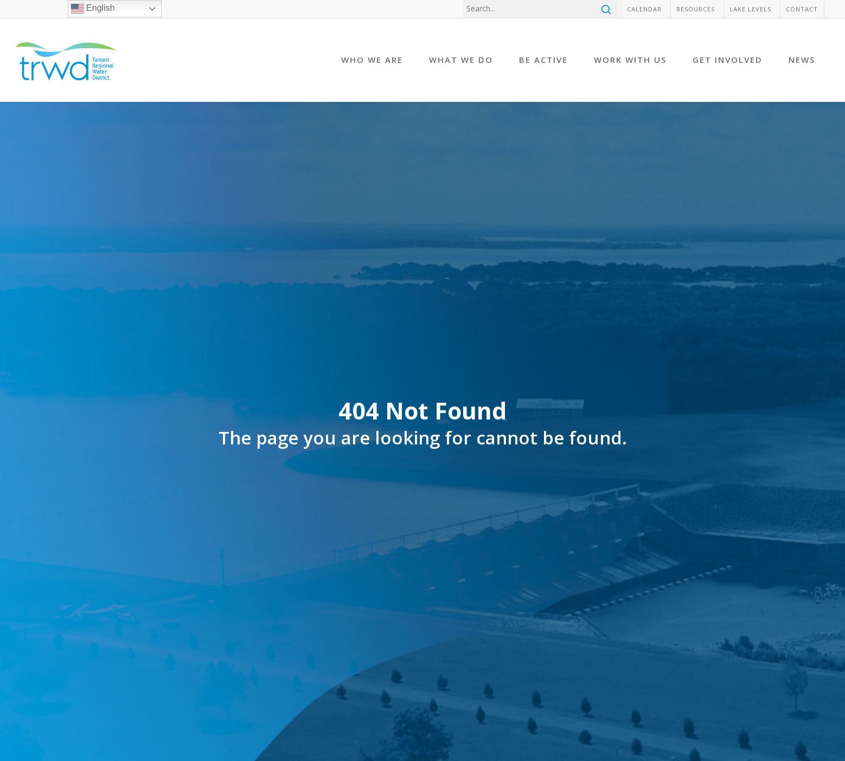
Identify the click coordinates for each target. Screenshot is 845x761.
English (93, 8)
